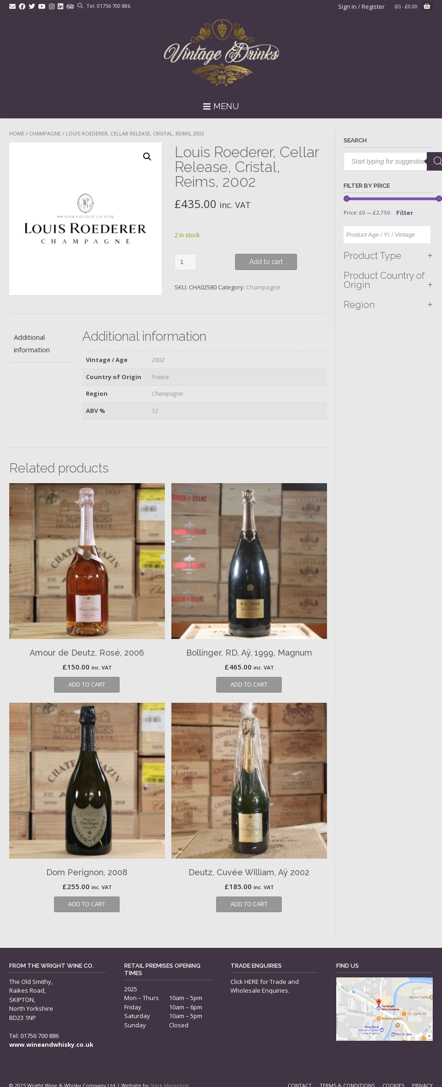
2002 (157, 360)
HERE (251, 981)
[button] (147, 156)
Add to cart (266, 261)
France (160, 377)
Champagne (45, 133)
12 (154, 410)
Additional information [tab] (32, 343)
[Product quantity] (185, 262)
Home (16, 133)
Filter (404, 212)
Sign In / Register (361, 6)
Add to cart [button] (86, 684)
